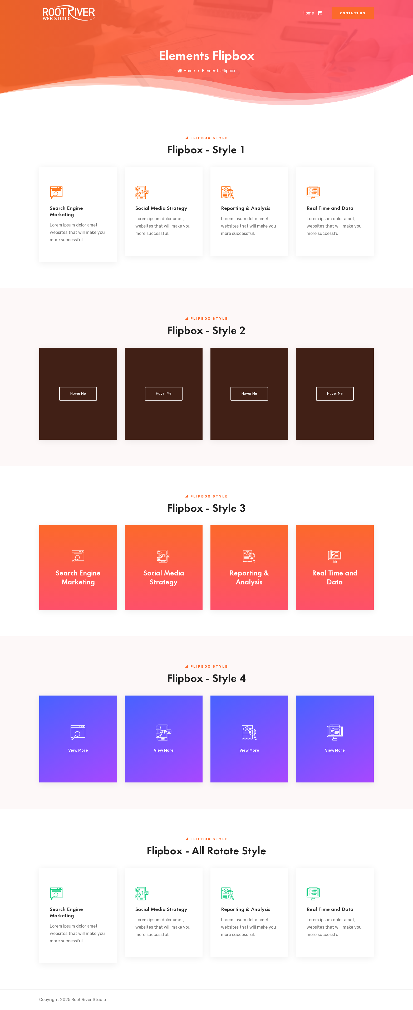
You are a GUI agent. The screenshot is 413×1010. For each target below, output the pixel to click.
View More (78, 750)
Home (308, 13)
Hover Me (78, 393)
